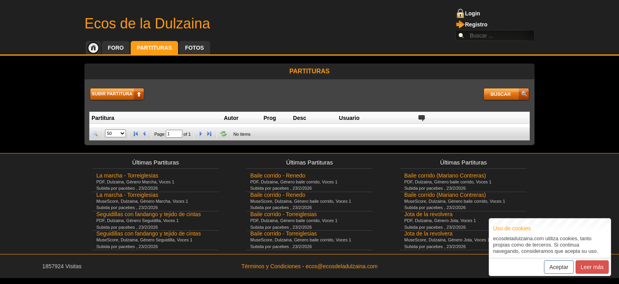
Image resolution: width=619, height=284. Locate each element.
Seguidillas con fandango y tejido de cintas (148, 214)
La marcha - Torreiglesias (127, 175)
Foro (116, 48)
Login (472, 13)
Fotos (194, 48)
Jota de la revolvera (428, 214)
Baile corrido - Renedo (277, 175)
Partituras (154, 48)
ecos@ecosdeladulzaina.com (341, 266)
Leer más (592, 267)
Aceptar (558, 267)
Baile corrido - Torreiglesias (283, 214)
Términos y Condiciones (271, 266)
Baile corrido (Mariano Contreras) (445, 175)
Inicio (93, 47)
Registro (476, 24)
